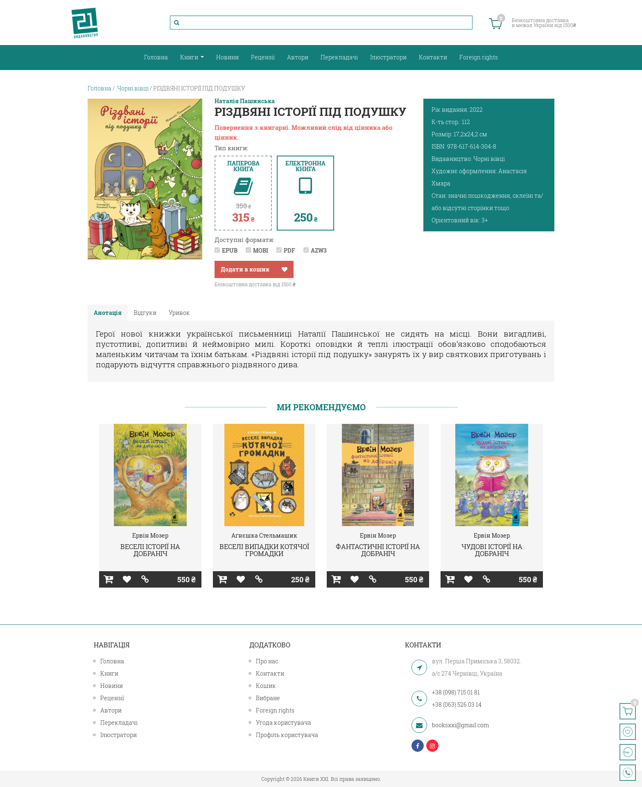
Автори (297, 57)
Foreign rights (478, 57)
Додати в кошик (245, 269)
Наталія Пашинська (245, 101)
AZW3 (319, 250)
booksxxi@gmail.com (460, 725)
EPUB (229, 250)
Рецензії (263, 57)
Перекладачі (339, 57)
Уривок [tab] (179, 313)
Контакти (433, 57)
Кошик (266, 686)
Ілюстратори (388, 57)
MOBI (260, 250)
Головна (156, 57)
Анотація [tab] (108, 313)
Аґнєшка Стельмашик (264, 535)
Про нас (267, 661)
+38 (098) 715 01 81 (456, 692)
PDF (289, 250)
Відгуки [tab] (145, 313)
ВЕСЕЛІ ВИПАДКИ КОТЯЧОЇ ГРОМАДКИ (264, 550)
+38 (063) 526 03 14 (457, 704)
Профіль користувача (287, 735)
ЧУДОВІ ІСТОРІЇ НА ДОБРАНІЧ (491, 550)
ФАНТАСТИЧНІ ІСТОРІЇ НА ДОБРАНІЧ (378, 550)
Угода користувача (283, 722)
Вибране (268, 698)
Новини (227, 57)
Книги (189, 57)
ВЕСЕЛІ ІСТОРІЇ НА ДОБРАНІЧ (150, 550)
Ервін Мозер (150, 535)
